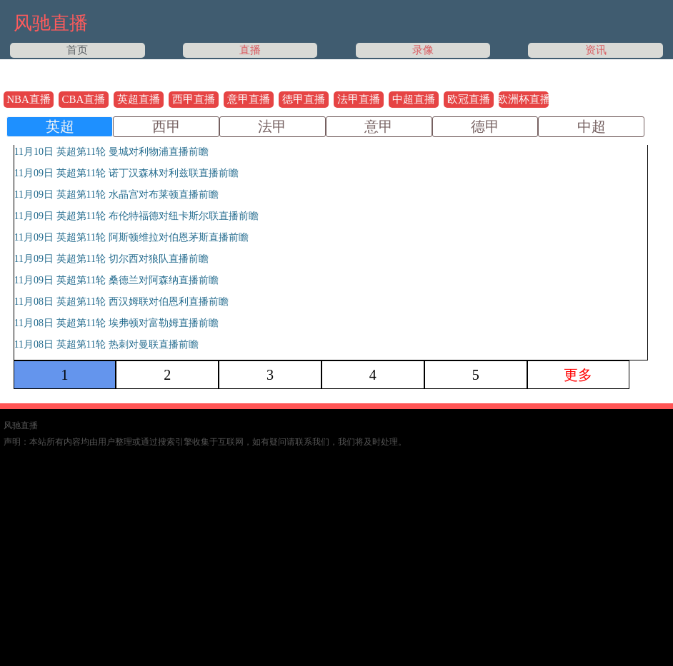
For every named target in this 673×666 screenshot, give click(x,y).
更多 (578, 375)
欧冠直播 (468, 99)
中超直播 (413, 99)
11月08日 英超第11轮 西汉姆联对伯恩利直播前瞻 (121, 301)
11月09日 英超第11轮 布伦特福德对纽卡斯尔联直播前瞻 (136, 216)
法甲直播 (358, 99)
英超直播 (138, 99)
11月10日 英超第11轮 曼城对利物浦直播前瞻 (111, 151)
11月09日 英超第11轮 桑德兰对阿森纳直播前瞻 (116, 280)
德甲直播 (303, 99)
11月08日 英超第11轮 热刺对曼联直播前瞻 (106, 344)
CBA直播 (84, 99)
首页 (77, 50)
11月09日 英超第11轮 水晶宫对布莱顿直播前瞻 (116, 194)
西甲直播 (193, 99)
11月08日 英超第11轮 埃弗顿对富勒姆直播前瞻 (116, 323)
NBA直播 (28, 99)
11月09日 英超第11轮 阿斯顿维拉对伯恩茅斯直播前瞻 (131, 237)
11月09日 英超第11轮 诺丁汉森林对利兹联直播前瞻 (126, 173)
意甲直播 (248, 99)
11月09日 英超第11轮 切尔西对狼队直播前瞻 (111, 258)
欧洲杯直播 (524, 99)
